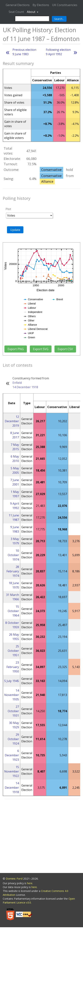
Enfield (17, 383)
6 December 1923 (12, 755)
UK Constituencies (64, 5)
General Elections (18, 5)
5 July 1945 (11, 681)
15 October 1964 (13, 611)
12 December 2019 (12, 421)
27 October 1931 (13, 711)
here (29, 883)
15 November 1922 (11, 771)
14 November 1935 (11, 694)
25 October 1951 (13, 650)
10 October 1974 (13, 555)
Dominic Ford (14, 878)
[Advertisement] (34, 836)
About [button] (31, 12)
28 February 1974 (12, 571)
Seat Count (16, 12)
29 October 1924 (13, 739)
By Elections (41, 5)
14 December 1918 (25, 387)
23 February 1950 (12, 666)
